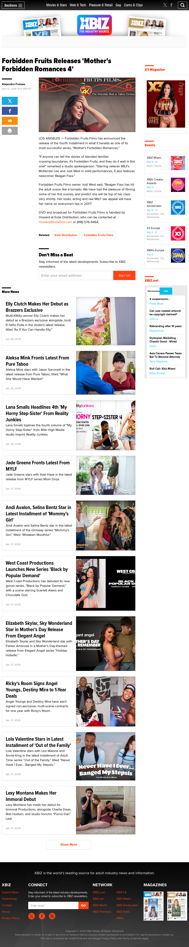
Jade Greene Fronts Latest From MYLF (38, 466)
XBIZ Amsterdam (154, 204)
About (6, 912)
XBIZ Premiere (102, 912)
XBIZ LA (121, 892)
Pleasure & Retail (101, 5)
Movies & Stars (56, 5)
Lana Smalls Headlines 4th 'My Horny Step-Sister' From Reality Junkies (37, 413)
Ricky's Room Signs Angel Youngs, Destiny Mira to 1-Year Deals (36, 690)
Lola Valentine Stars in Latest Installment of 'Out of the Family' (38, 742)
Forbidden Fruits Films (99, 235)
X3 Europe (153, 228)
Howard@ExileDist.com (55, 222)
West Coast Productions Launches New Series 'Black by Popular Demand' (37, 569)
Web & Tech (78, 5)
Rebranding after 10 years (166, 326)
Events (150, 145)
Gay (118, 5)
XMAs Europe (155, 250)
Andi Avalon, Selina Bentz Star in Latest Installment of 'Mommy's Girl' (38, 514)
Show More (68, 844)
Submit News (10, 892)
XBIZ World (100, 905)
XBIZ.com (99, 892)
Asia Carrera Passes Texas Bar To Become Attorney (166, 355)
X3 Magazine (155, 69)
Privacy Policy (11, 918)
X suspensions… (160, 299)
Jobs (166, 291)
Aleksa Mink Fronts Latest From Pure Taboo (37, 361)
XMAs (120, 918)
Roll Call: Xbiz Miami (163, 369)
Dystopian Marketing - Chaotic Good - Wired (164, 340)
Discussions (153, 291)
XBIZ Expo (123, 912)
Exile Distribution (66, 235)
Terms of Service (132, 938)
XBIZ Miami (154, 158)
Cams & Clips (133, 5)
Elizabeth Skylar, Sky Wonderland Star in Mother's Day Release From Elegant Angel (39, 629)
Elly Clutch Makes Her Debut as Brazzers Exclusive (37, 307)
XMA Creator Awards (155, 181)
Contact (7, 905)
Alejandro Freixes (13, 84)
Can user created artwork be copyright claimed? (165, 312)
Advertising (9, 899)
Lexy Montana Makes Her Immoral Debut (31, 796)
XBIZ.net (151, 280)
